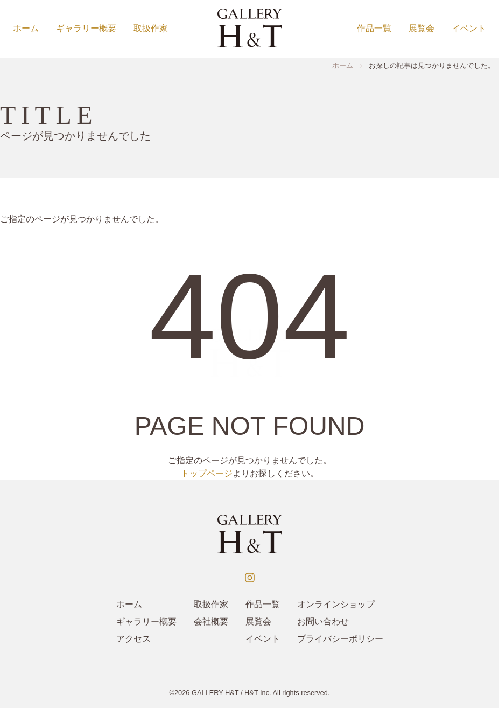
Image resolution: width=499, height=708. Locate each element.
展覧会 (421, 28)
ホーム (26, 28)
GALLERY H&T (215, 693)
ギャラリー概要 (86, 28)
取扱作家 (150, 28)
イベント (469, 28)
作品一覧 (374, 28)
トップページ (207, 473)
